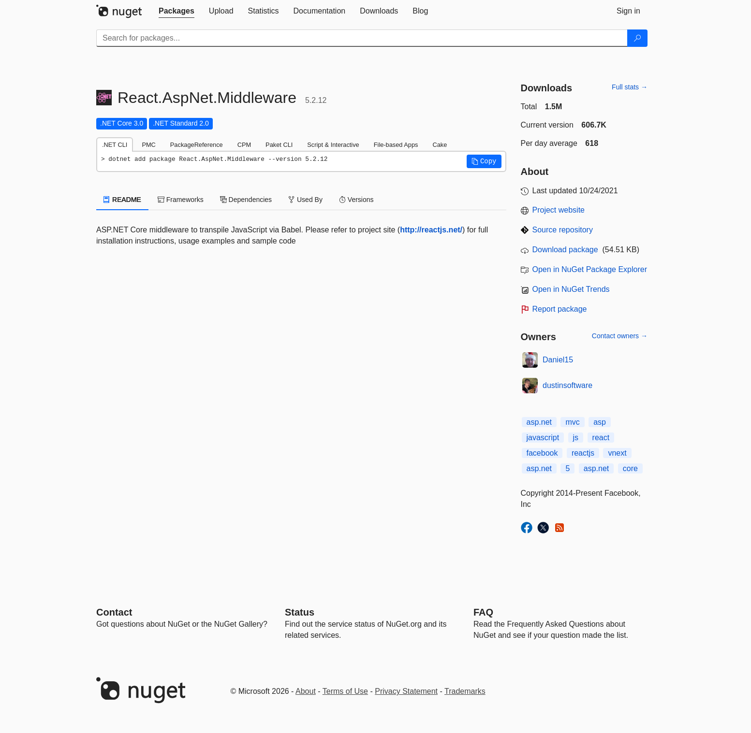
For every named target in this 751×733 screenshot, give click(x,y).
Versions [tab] (356, 199)
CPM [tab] (244, 144)
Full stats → (630, 87)
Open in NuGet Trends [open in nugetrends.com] (571, 289)
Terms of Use (345, 691)
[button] (484, 161)
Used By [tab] (305, 199)
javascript (543, 437)
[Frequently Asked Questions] (483, 612)
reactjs (583, 453)
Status (299, 612)
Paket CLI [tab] (279, 144)
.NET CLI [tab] (114, 144)
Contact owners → (620, 336)
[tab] (176, 11)
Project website (558, 210)
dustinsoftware (567, 385)
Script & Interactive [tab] (333, 144)
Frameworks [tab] (181, 199)
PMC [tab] (148, 144)
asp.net (539, 422)
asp (599, 422)
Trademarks (465, 691)
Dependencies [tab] (246, 199)
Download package (565, 249)
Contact (114, 612)
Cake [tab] (439, 144)
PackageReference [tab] (196, 144)
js (576, 437)
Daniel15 (558, 360)
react (601, 437)
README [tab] (122, 199)
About (305, 691)
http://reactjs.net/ (431, 230)
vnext (617, 453)
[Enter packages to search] (362, 38)
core (630, 468)
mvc (572, 422)
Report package (559, 309)
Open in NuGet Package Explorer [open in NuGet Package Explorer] (589, 269)
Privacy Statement (406, 691)
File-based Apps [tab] (396, 144)
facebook (542, 453)
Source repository (562, 230)
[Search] (637, 38)
